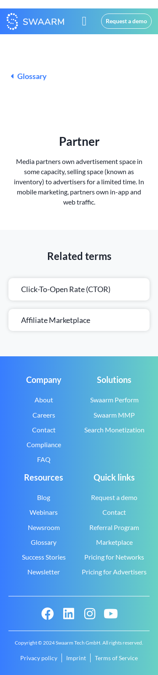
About (44, 400)
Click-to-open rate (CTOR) (65, 289)
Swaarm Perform (114, 400)
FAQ (44, 459)
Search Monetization (114, 430)
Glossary (29, 76)
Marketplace (114, 542)
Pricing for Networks (114, 557)
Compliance (44, 444)
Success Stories (44, 557)
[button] (84, 21)
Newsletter (43, 572)
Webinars (43, 512)
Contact (44, 430)
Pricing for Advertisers (114, 572)
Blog (43, 497)
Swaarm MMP (114, 415)
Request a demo (114, 497)
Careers (43, 415)
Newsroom (44, 527)
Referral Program (114, 527)
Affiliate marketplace (55, 320)
